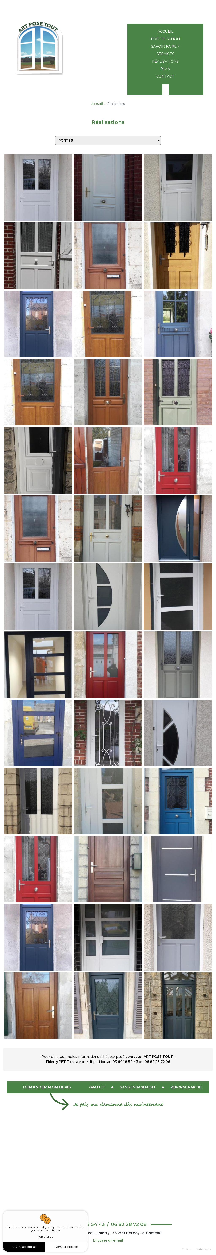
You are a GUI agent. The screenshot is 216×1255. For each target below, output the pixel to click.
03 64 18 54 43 (165, 7)
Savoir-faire (164, 46)
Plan (165, 69)
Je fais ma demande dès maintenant (118, 1104)
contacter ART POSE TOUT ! (150, 1057)
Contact (165, 76)
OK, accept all (24, 1247)
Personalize (45, 1236)
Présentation (165, 39)
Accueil (165, 31)
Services (165, 54)
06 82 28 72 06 (165, 15)
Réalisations (165, 61)
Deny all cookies (66, 1247)
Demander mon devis (47, 1087)
